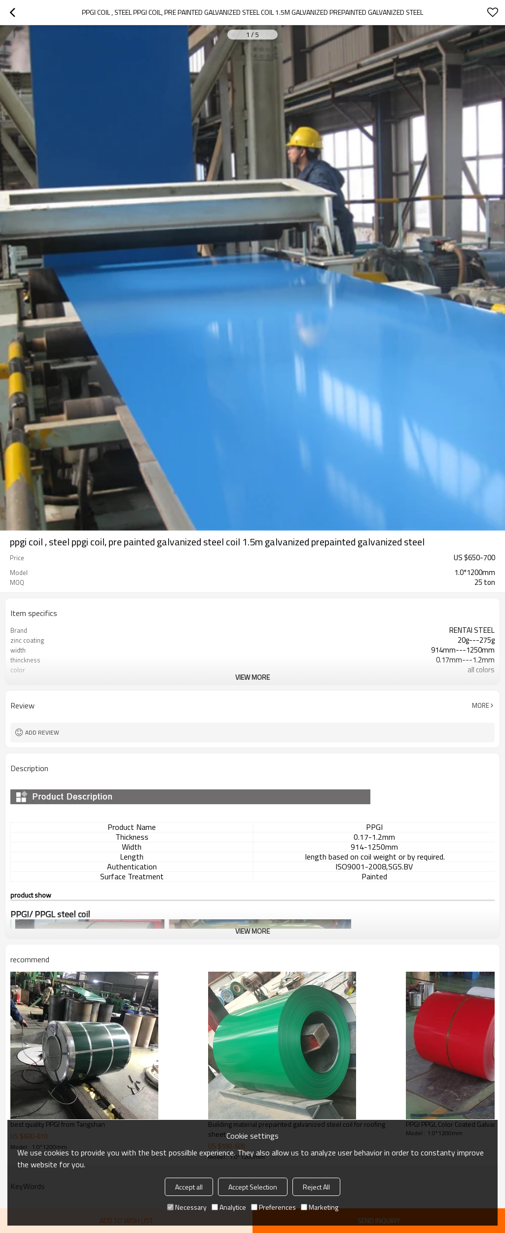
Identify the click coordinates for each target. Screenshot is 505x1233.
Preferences (273, 1207)
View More (252, 677)
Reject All (316, 1187)
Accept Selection (252, 1187)
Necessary (187, 1207)
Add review (42, 732)
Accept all (189, 1187)
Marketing (319, 1207)
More (480, 705)
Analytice (229, 1207)
